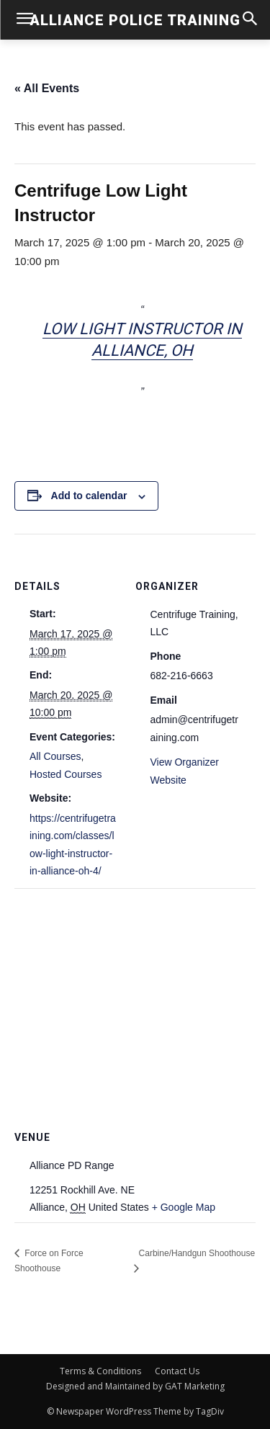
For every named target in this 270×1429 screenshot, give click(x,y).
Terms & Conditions (100, 1371)
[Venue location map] (135, 992)
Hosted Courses (66, 774)
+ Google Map (183, 1207)
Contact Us (177, 1371)
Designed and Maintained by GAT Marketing (135, 1386)
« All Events (46, 88)
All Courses (55, 756)
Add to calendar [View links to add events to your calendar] (89, 495)
